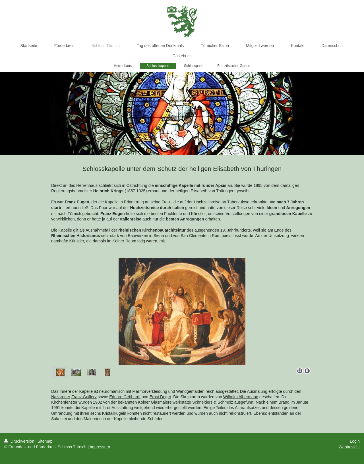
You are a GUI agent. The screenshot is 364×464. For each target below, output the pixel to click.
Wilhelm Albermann (240, 396)
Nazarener (60, 396)
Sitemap (45, 441)
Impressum (100, 447)
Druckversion (19, 441)
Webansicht (349, 447)
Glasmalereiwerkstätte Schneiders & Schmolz (192, 402)
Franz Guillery (84, 396)
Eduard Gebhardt (124, 396)
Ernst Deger (160, 396)
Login (355, 441)
